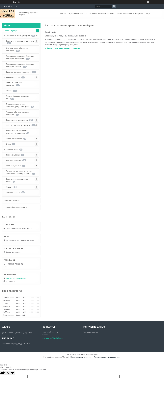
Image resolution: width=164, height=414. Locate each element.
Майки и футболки (14, 139)
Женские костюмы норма (17, 120)
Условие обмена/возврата (101, 13)
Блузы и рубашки (13, 166)
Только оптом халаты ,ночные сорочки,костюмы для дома (19, 172)
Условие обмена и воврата (15, 207)
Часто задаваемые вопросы (130, 13)
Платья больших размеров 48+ (17, 97)
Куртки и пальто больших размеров (17, 49)
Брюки (9, 91)
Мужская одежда (13, 160)
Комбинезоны (12, 149)
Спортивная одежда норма (18, 35)
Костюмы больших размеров (14, 84)
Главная (62, 13)
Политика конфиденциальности (107, 357)
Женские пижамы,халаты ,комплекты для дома (17, 132)
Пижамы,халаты (13, 192)
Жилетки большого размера (18, 72)
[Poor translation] (10, 373)
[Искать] (114, 6)
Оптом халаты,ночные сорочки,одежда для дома (17, 105)
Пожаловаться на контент (81, 357)
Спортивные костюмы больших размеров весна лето (20, 57)
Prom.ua (94, 354)
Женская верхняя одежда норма (20, 41)
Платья (9, 187)
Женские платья (13, 77)
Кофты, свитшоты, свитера (18, 125)
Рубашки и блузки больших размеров (17, 113)
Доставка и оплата (78, 13)
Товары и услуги (10, 31)
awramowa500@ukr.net (16, 278)
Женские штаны (13, 155)
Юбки (8, 144)
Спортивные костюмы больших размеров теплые (20, 65)
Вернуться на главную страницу (63, 48)
